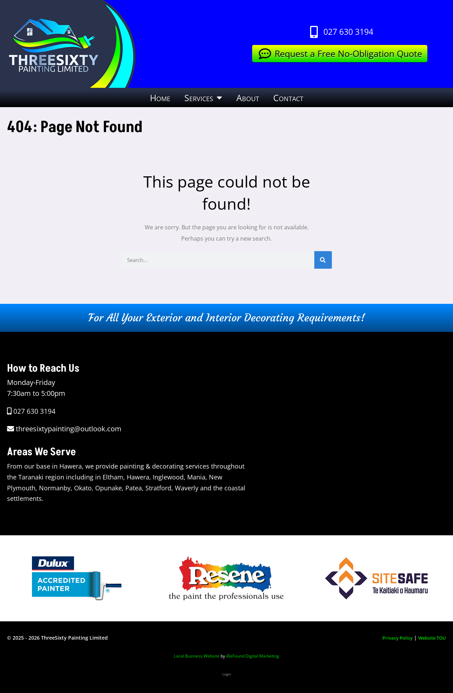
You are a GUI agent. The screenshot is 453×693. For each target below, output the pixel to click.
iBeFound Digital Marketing (252, 656)
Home (160, 98)
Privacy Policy (392, 637)
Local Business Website (196, 656)
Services (203, 97)
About (247, 98)
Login (227, 673)
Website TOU (430, 637)
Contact (288, 98)
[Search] (323, 260)
